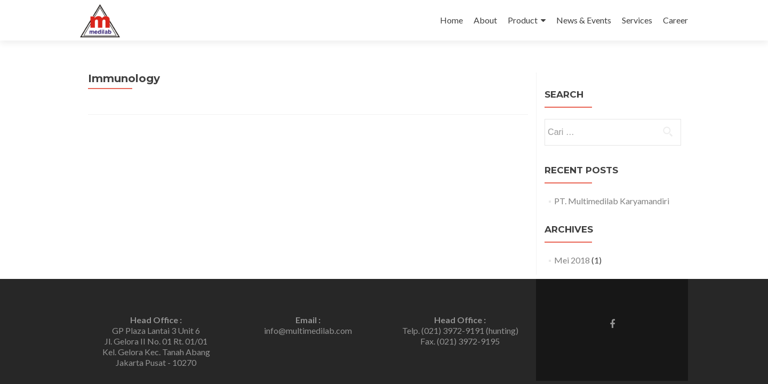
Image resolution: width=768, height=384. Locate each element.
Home (451, 20)
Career (675, 20)
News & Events (583, 20)
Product (523, 20)
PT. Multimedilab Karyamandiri (611, 201)
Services (637, 20)
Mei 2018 (572, 260)
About (485, 20)
